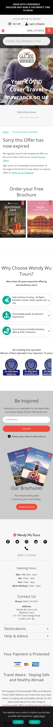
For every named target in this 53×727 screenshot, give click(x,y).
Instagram (26, 541)
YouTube (36, 541)
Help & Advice (16, 636)
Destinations (15, 628)
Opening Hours (26, 568)
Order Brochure (26, 506)
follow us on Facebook (23, 172)
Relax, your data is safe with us (28, 436)
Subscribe (26, 429)
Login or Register (35, 24)
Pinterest (45, 541)
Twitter (17, 541)
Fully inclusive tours (26, 112)
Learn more (39, 716)
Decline (35, 722)
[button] (49, 31)
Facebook (8, 541)
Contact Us (26, 596)
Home (6, 131)
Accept (18, 722)
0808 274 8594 (35, 30)
